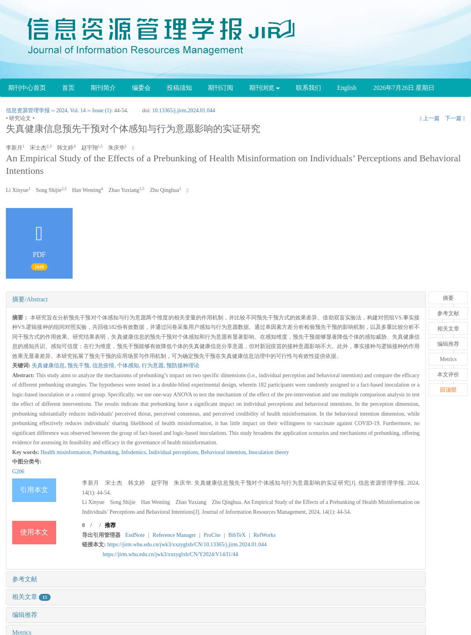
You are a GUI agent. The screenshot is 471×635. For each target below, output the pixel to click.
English (346, 87)
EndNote (135, 535)
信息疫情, (104, 366)
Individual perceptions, (175, 452)
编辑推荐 (24, 614)
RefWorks (265, 535)
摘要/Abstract (30, 299)
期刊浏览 (264, 87)
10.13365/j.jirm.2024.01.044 (183, 110)
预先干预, (80, 366)
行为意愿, (154, 366)
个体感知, (129, 366)
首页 (68, 87)
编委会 (141, 87)
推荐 (110, 525)
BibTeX (237, 535)
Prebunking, (107, 452)
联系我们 (308, 87)
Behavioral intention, (225, 452)
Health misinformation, (66, 452)
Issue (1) (101, 110)
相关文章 (31, 596)
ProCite (212, 535)
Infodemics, (135, 452)
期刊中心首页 (27, 87)
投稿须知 (179, 87)
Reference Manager (174, 535)
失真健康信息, (50, 366)
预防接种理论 (182, 366)
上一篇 (430, 118)
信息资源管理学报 (28, 110)
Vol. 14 (78, 110)
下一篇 (455, 118)
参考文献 (24, 579)
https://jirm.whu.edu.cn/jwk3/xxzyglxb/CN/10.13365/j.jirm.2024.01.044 (187, 544)
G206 (18, 471)
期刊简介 (103, 87)
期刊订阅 (220, 87)
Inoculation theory (268, 452)
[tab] (215, 299)
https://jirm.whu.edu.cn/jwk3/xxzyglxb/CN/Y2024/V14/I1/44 (170, 554)
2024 (61, 110)
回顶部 (448, 390)
